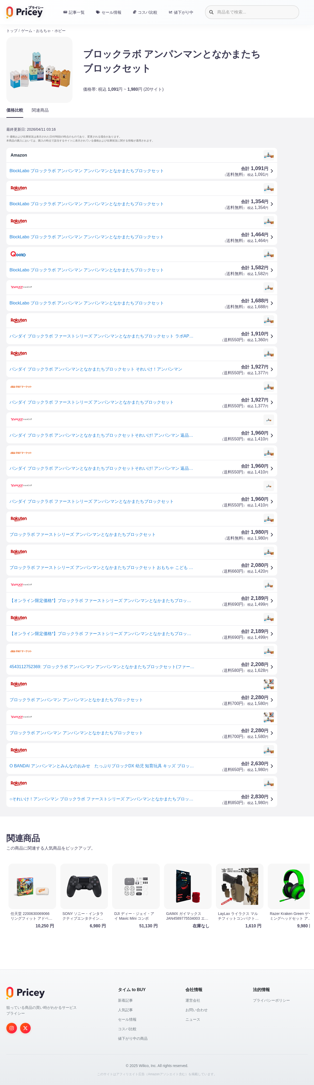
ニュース (192, 1019)
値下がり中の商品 (133, 1038)
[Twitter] (25, 1028)
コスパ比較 (127, 1029)
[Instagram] (11, 1028)
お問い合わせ (196, 1010)
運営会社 (192, 1000)
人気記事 (125, 1010)
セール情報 (127, 1019)
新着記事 (125, 1000)
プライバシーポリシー (271, 1000)
